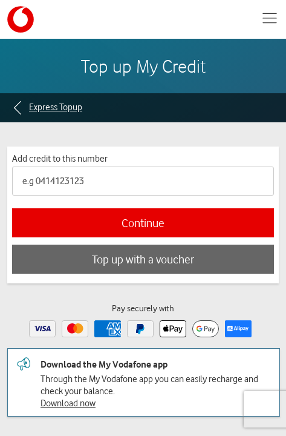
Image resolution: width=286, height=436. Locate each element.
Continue (143, 223)
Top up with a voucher (143, 259)
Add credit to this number (60, 158)
